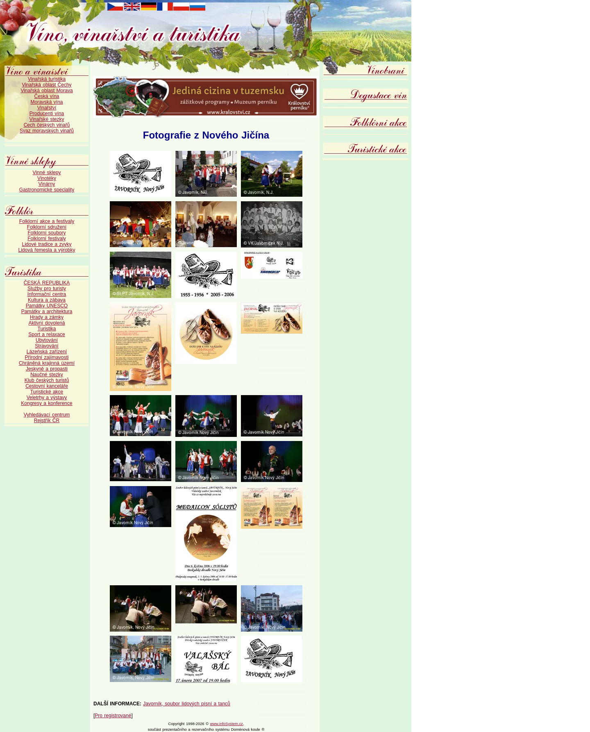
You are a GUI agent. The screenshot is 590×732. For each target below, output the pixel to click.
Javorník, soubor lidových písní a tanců (186, 704)
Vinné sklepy (47, 172)
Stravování (46, 346)
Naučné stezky (46, 374)
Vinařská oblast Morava (46, 90)
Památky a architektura (47, 311)
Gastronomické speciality (46, 190)
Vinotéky (46, 178)
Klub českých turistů (47, 380)
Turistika (47, 329)
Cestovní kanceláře (46, 386)
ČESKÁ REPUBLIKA (47, 283)
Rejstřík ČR (46, 420)
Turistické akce (47, 392)
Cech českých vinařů (47, 125)
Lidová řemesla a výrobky (46, 250)
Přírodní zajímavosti (46, 357)
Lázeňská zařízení (47, 352)
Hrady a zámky (47, 317)
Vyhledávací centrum (47, 415)
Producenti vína (47, 113)
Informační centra (46, 294)
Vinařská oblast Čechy (46, 85)
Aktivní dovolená (46, 323)
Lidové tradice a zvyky (46, 244)
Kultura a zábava (47, 300)
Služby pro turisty (46, 288)
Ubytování (47, 340)
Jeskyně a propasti (47, 369)
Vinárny (47, 184)
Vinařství (46, 108)
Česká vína (46, 96)
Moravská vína (46, 102)
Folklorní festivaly (46, 238)
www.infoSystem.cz (226, 724)
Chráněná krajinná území (47, 363)
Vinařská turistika (47, 79)
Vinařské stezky (47, 119)
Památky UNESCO (47, 306)
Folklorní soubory (46, 233)
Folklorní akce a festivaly (46, 221)
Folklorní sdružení (46, 227)
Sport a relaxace (46, 334)
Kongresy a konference (46, 403)
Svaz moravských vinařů (47, 131)
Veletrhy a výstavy (47, 397)
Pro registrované (113, 715)
